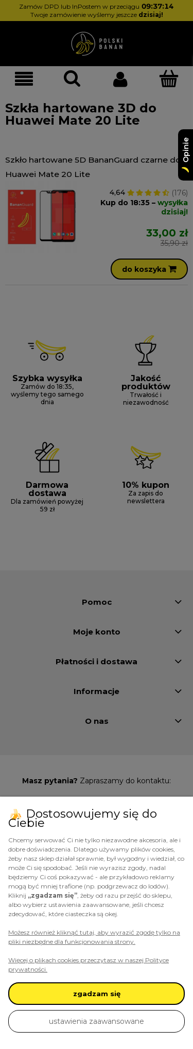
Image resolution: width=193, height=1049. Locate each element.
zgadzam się (96, 993)
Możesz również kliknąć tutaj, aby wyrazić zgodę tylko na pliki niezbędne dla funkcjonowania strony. (94, 936)
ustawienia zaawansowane (96, 1021)
